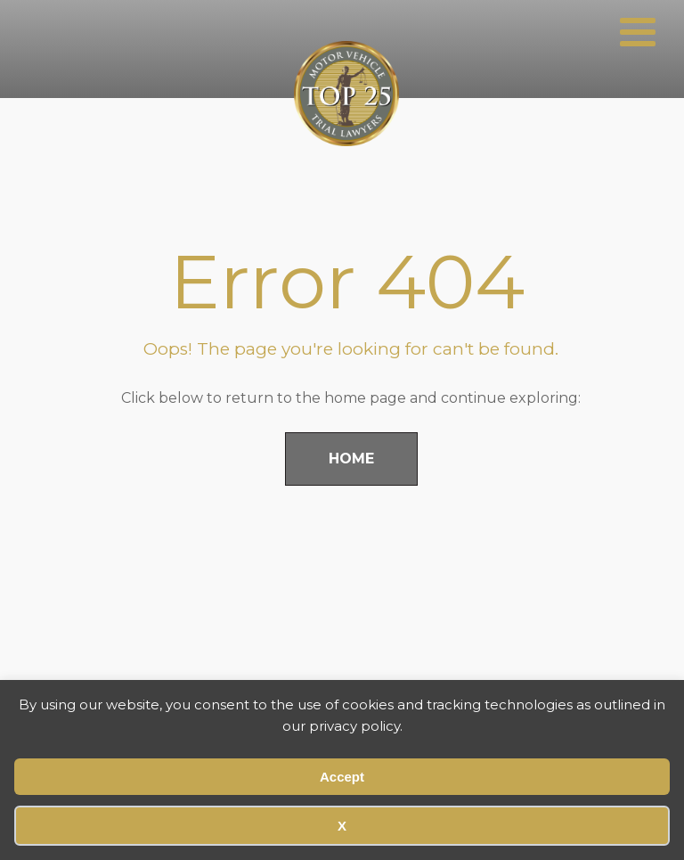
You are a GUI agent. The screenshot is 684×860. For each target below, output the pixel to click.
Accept (342, 776)
